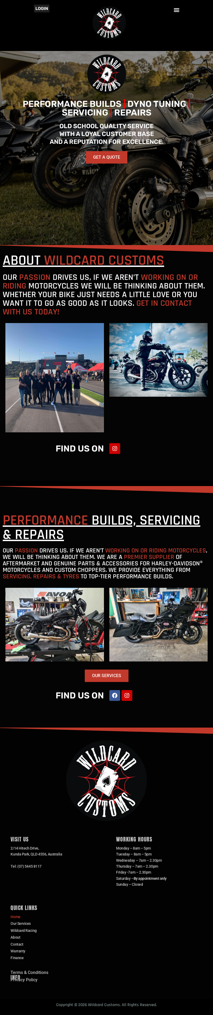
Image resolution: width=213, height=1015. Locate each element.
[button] (176, 9)
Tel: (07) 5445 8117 (26, 866)
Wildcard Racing (23, 930)
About (15, 937)
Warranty (18, 951)
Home (15, 917)
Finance (17, 958)
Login (41, 8)
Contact (17, 944)
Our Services (21, 923)
